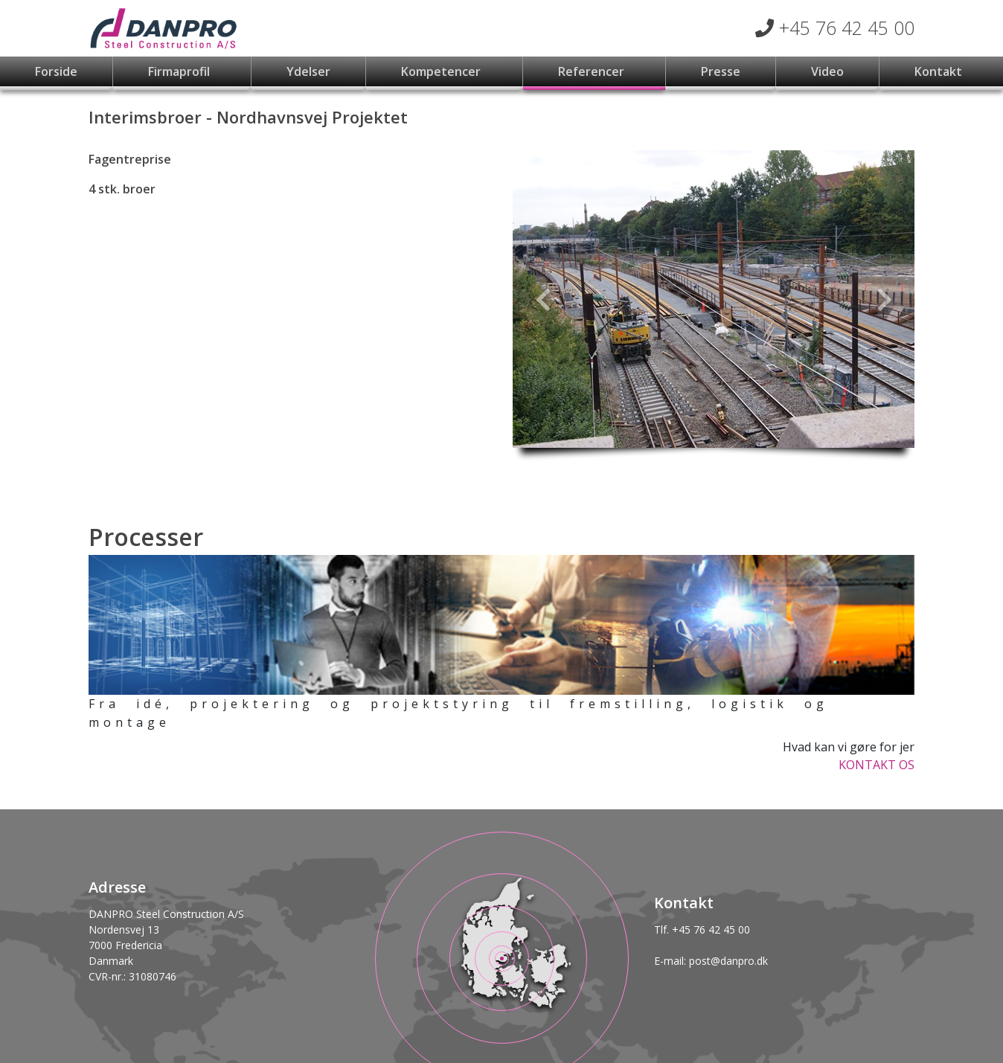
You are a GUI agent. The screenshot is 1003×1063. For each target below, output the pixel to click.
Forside (56, 71)
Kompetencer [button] (442, 71)
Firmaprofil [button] (180, 71)
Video (827, 71)
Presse (720, 71)
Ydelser (308, 71)
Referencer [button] (592, 71)
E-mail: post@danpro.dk (711, 961)
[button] (543, 299)
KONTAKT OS (876, 765)
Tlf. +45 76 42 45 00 (702, 929)
